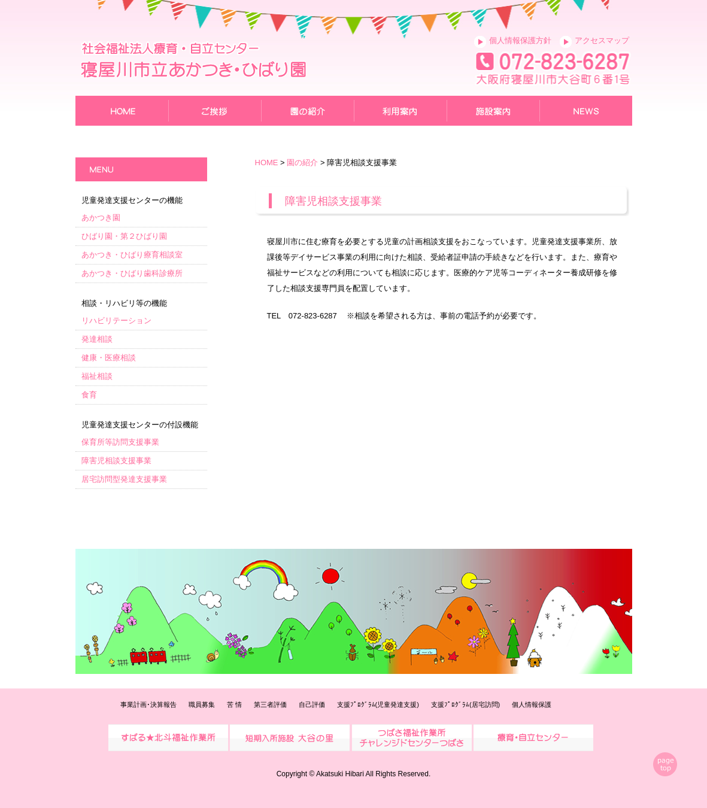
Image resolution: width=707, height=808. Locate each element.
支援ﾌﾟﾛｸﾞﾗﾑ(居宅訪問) (465, 704)
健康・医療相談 (108, 357)
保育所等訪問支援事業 (120, 442)
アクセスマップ (602, 40)
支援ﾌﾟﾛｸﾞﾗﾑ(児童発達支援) (378, 704)
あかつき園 (100, 217)
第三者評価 (270, 704)
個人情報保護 (531, 704)
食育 (89, 394)
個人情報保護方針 (520, 40)
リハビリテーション (116, 320)
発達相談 (97, 339)
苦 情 (234, 704)
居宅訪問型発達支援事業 (124, 479)
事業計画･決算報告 (148, 704)
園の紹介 (302, 162)
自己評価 (312, 704)
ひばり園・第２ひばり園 (124, 236)
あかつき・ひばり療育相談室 (132, 254)
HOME (266, 162)
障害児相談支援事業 (116, 460)
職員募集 (202, 704)
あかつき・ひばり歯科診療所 (132, 273)
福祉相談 (97, 376)
